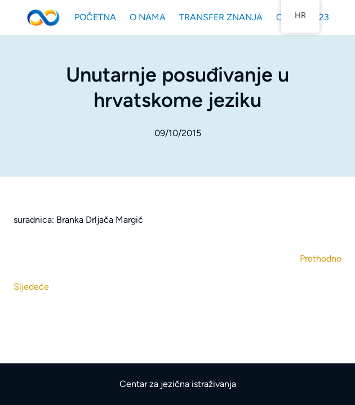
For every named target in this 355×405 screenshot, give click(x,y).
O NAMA (148, 17)
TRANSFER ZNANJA (221, 17)
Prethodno (320, 258)
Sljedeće (31, 286)
